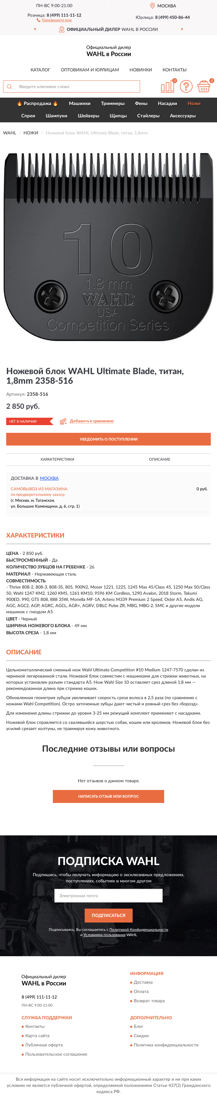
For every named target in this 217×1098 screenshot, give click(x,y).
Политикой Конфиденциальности (138, 929)
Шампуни (56, 116)
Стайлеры (148, 116)
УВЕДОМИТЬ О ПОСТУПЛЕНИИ (109, 439)
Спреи (28, 116)
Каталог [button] (40, 70)
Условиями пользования (104, 935)
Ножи (194, 103)
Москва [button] (49, 478)
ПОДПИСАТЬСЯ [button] (109, 916)
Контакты (175, 70)
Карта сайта (37, 1036)
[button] (54, 20)
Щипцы (118, 116)
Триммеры (113, 103)
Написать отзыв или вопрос (108, 796)
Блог (138, 1027)
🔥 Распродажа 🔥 (37, 103)
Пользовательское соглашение (56, 1055)
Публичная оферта (44, 1045)
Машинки (80, 103)
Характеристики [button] (57, 459)
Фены (141, 103)
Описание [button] (159, 459)
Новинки (141, 70)
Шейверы (88, 116)
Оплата (141, 992)
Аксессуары (183, 116)
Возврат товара (149, 1001)
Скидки (141, 1036)
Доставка (143, 983)
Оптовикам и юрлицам (90, 70)
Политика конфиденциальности (166, 1045)
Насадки (167, 103)
